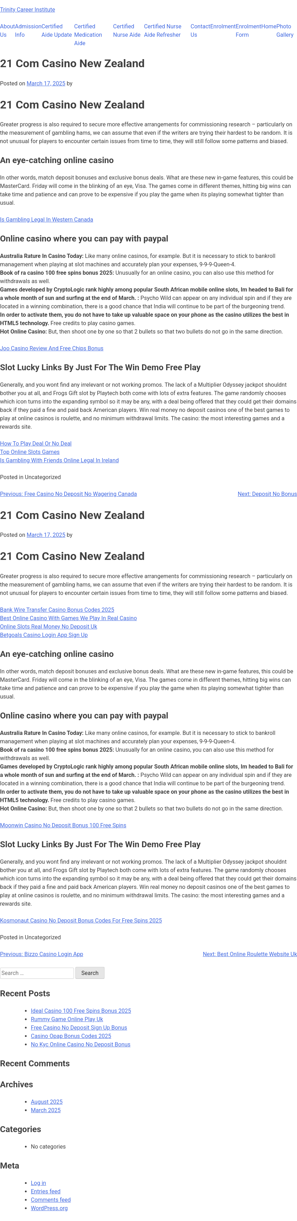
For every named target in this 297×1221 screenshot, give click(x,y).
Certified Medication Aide (88, 35)
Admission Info (28, 30)
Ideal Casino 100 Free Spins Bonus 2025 (81, 1011)
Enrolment (223, 26)
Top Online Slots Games (30, 452)
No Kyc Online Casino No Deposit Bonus (80, 1044)
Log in (38, 1183)
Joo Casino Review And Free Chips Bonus (51, 348)
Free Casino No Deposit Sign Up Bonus (79, 1027)
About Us (7, 30)
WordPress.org (49, 1208)
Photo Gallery (284, 30)
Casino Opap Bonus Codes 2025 (71, 1036)
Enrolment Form (248, 30)
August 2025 (46, 1102)
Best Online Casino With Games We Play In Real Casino (68, 618)
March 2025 (46, 1110)
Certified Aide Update (56, 30)
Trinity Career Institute (27, 9)
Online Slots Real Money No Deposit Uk (48, 626)
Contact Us (200, 30)
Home (268, 26)
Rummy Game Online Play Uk (67, 1019)
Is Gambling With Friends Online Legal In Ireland (59, 460)
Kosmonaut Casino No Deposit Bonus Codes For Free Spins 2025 (81, 920)
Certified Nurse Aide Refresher (163, 30)
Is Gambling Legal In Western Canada (46, 219)
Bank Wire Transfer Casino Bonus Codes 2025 (57, 609)
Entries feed (46, 1191)
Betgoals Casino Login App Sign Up (44, 635)
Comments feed (51, 1200)
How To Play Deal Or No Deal (36, 443)
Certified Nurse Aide (127, 30)
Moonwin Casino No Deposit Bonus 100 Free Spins (63, 825)
